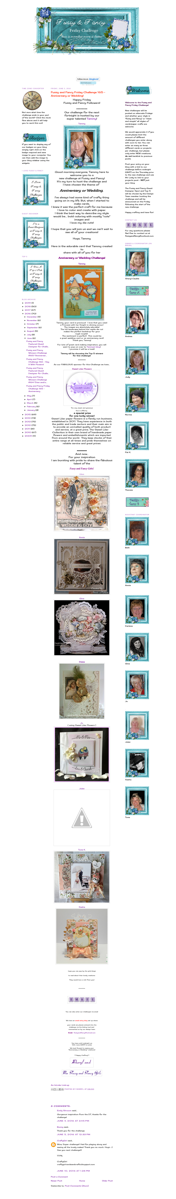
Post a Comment (59, 1177)
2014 (28, 418)
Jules (81, 788)
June (29, 338)
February (31, 406)
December (32, 317)
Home (82, 1181)
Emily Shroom (64, 1110)
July (29, 335)
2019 (28, 303)
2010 (28, 432)
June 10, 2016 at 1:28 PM (73, 1171)
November (32, 320)
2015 (28, 414)
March (30, 403)
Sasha (82, 907)
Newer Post (56, 1181)
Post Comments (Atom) (77, 1186)
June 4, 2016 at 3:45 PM (73, 1121)
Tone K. (82, 850)
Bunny (60, 1127)
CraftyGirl (62, 1140)
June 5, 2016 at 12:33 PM (73, 1134)
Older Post (107, 1181)
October (31, 324)
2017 (28, 310)
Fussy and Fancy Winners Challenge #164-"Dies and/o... (36, 379)
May (29, 396)
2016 (28, 313)
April (29, 399)
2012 (28, 425)
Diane (82, 662)
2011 (28, 429)
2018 (28, 306)
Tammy (91, 118)
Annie (82, 537)
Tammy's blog (93, 347)
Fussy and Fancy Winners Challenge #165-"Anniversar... (36, 353)
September (32, 327)
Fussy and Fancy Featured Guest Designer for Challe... (37, 344)
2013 (28, 422)
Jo (81, 723)
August (31, 331)
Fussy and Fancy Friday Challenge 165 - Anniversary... (38, 388)
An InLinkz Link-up (60, 1085)
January (31, 410)
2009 (29, 436)
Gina (81, 598)
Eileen (81, 474)
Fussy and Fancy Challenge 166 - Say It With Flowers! (37, 362)
